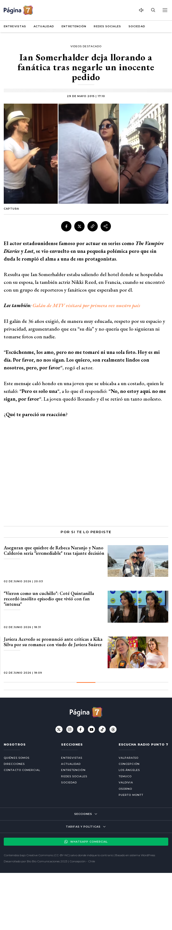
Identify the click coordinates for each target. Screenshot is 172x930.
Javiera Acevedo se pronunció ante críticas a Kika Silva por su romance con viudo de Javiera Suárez (53, 642)
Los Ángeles (129, 770)
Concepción (129, 764)
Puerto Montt (131, 795)
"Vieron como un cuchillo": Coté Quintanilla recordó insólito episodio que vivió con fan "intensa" (49, 598)
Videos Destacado (86, 46)
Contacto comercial (22, 770)
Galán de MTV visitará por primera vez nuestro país (86, 305)
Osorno (125, 788)
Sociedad (137, 26)
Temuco (125, 776)
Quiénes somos (16, 757)
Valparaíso (128, 757)
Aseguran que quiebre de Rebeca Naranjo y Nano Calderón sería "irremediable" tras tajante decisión (54, 550)
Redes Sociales (107, 26)
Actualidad (44, 26)
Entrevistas (15, 26)
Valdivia (126, 782)
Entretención (74, 26)
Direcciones (14, 764)
